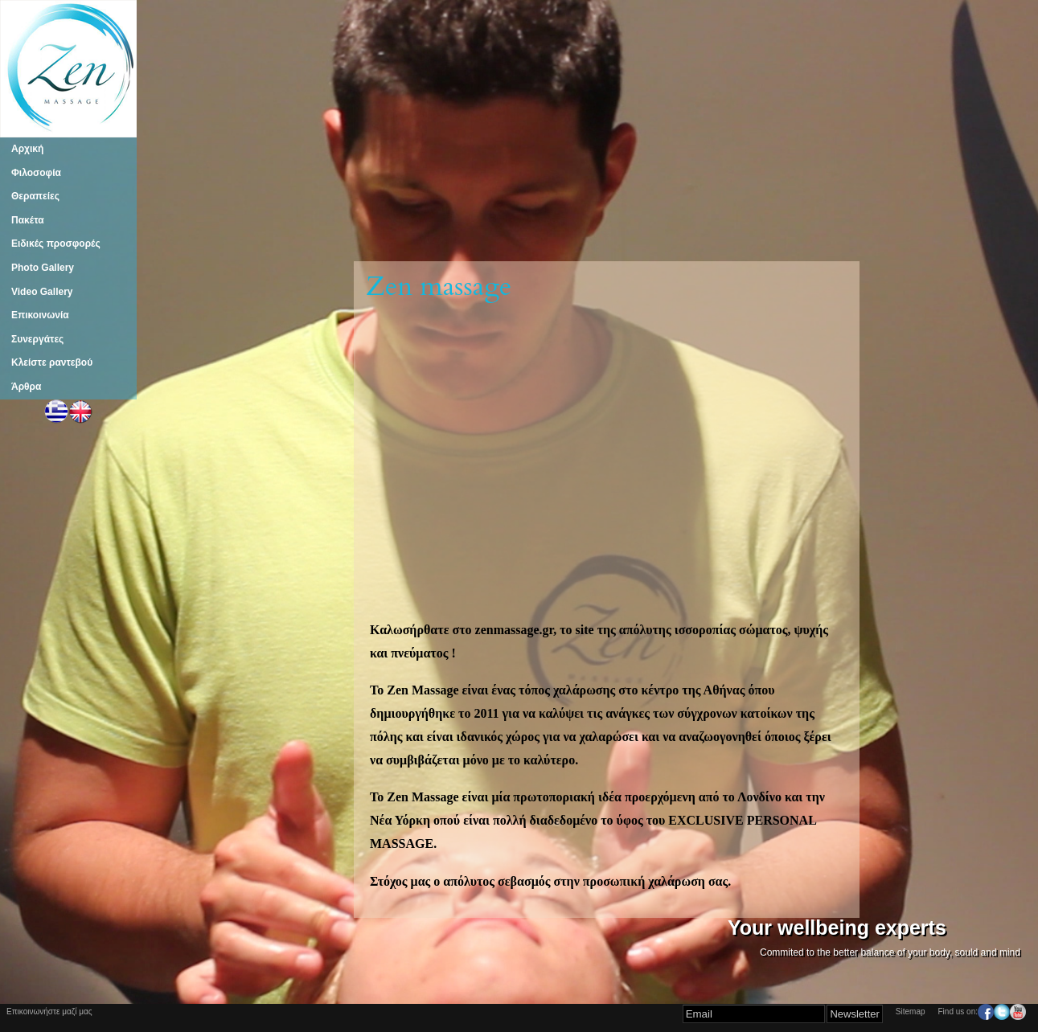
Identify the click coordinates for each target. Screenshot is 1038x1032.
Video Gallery (41, 291)
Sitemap (910, 1011)
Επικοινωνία (40, 315)
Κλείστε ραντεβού (51, 362)
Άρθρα (26, 386)
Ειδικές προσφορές (56, 243)
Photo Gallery (42, 267)
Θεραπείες (35, 196)
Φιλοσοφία (36, 172)
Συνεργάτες (37, 339)
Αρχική (27, 148)
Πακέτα (27, 220)
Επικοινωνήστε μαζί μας (49, 1011)
